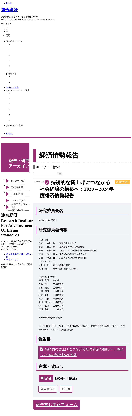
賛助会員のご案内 (14, 125)
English (9, 3)
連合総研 (9, 9)
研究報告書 (11, 74)
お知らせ (15, 71)
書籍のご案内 (12, 87)
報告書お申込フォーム (57, 404)
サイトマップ (12, 260)
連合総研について (14, 41)
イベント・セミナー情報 (17, 90)
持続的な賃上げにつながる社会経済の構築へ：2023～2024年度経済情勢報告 (81, 352)
